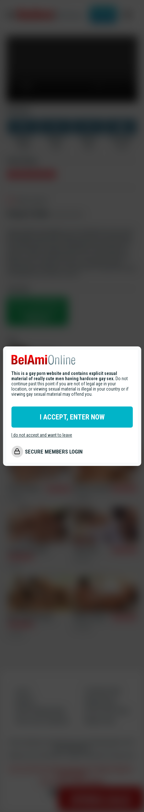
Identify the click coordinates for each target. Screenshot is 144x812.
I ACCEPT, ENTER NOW (72, 417)
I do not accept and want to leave (41, 435)
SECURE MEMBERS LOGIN (54, 451)
